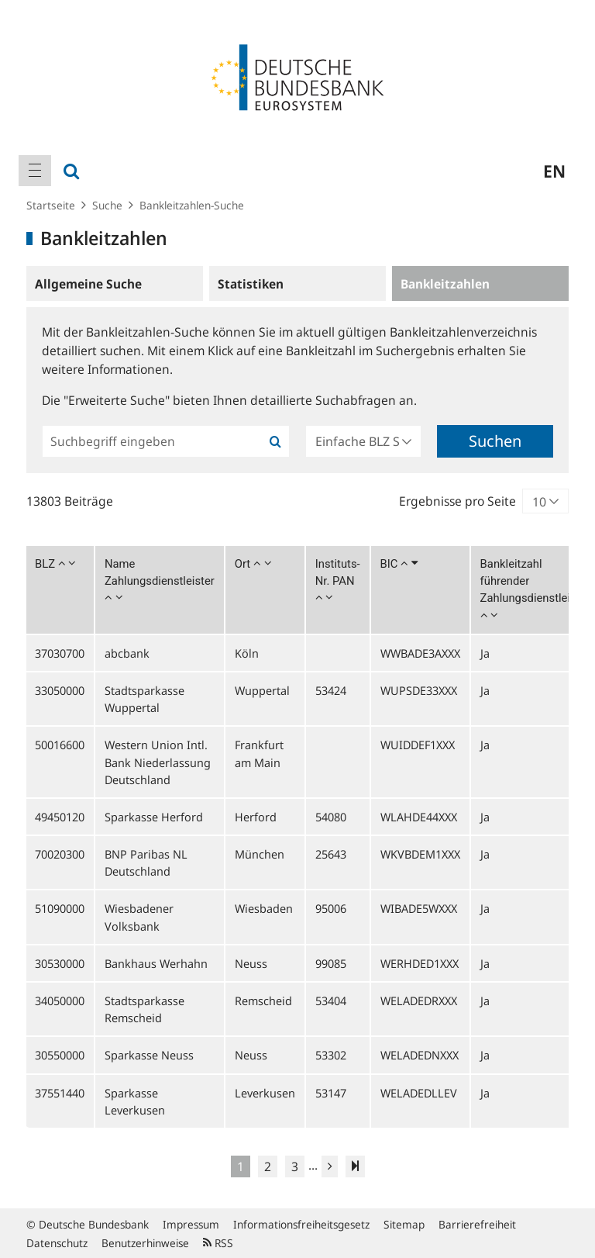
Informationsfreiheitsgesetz (301, 1224)
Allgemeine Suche (88, 283)
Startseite (50, 205)
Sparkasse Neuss (149, 1055)
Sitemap (404, 1224)
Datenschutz (57, 1243)
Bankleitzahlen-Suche (191, 205)
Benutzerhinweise (145, 1243)
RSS (218, 1243)
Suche (107, 205)
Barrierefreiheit (477, 1224)
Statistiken (251, 283)
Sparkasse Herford (154, 816)
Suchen (495, 440)
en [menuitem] (554, 170)
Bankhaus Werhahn (156, 963)
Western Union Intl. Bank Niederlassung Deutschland (158, 761)
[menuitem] (35, 170)
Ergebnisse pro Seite (457, 501)
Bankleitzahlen (445, 283)
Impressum (191, 1224)
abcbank (127, 653)
